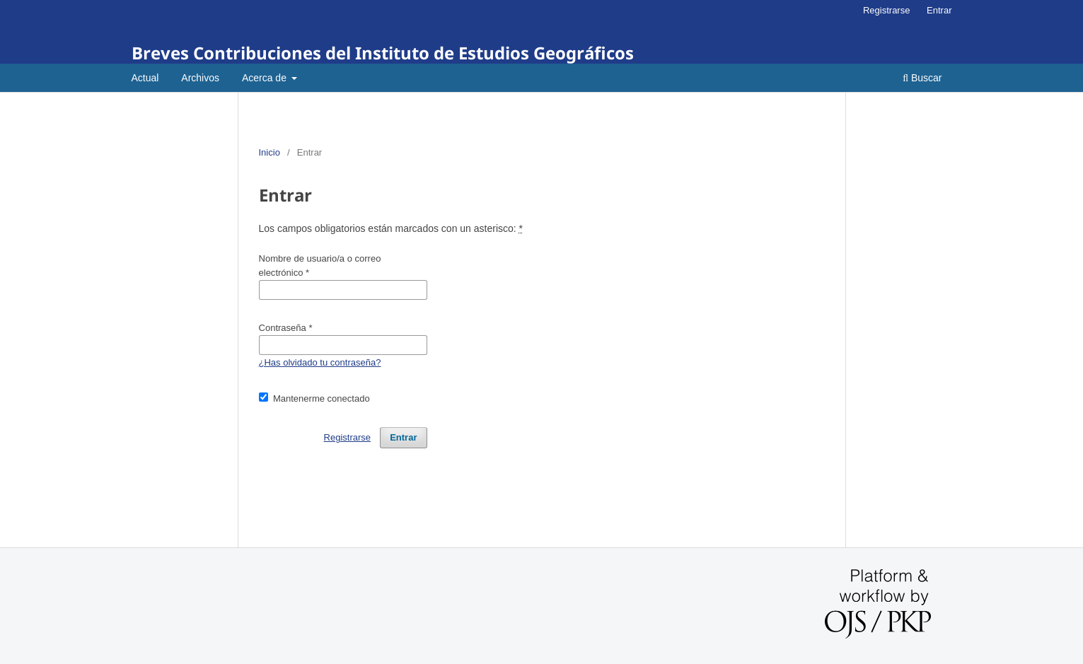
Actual (145, 77)
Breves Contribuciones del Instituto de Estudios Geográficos (383, 52)
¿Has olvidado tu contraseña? (320, 362)
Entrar (939, 10)
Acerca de (265, 77)
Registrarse (886, 10)
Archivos (200, 77)
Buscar (922, 77)
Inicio (269, 152)
